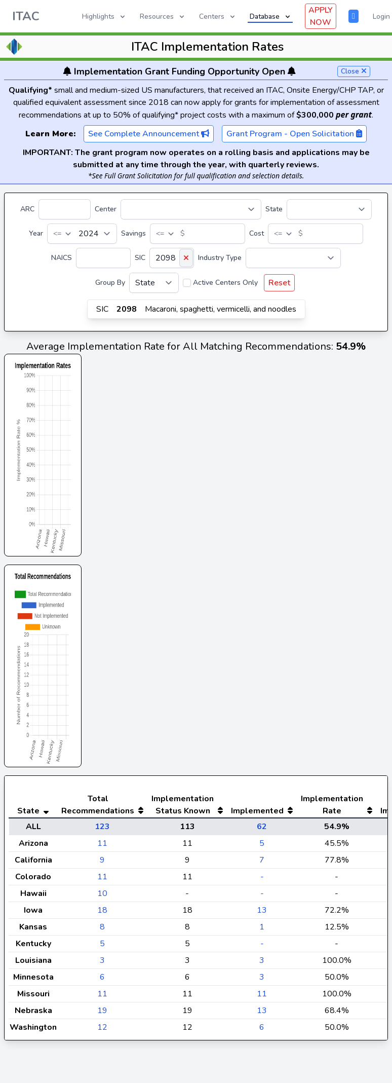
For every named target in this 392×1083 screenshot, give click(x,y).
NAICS (61, 258)
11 (102, 863)
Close (354, 71)
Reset (279, 282)
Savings (133, 233)
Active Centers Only (225, 282)
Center (105, 209)
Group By (110, 282)
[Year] (82, 233)
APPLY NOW (320, 16)
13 (262, 930)
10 (102, 913)
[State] (329, 209)
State (274, 209)
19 (102, 1030)
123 (102, 846)
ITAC (26, 16)
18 (102, 930)
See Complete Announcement (148, 133)
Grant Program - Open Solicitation (294, 133)
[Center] (191, 209)
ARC (27, 209)
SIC (140, 258)
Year (36, 233)
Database (271, 16)
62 (262, 846)
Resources (163, 16)
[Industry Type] (293, 258)
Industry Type (220, 258)
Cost (256, 233)
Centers (218, 16)
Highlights (104, 16)
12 (102, 1047)
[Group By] (154, 283)
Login (381, 16)
